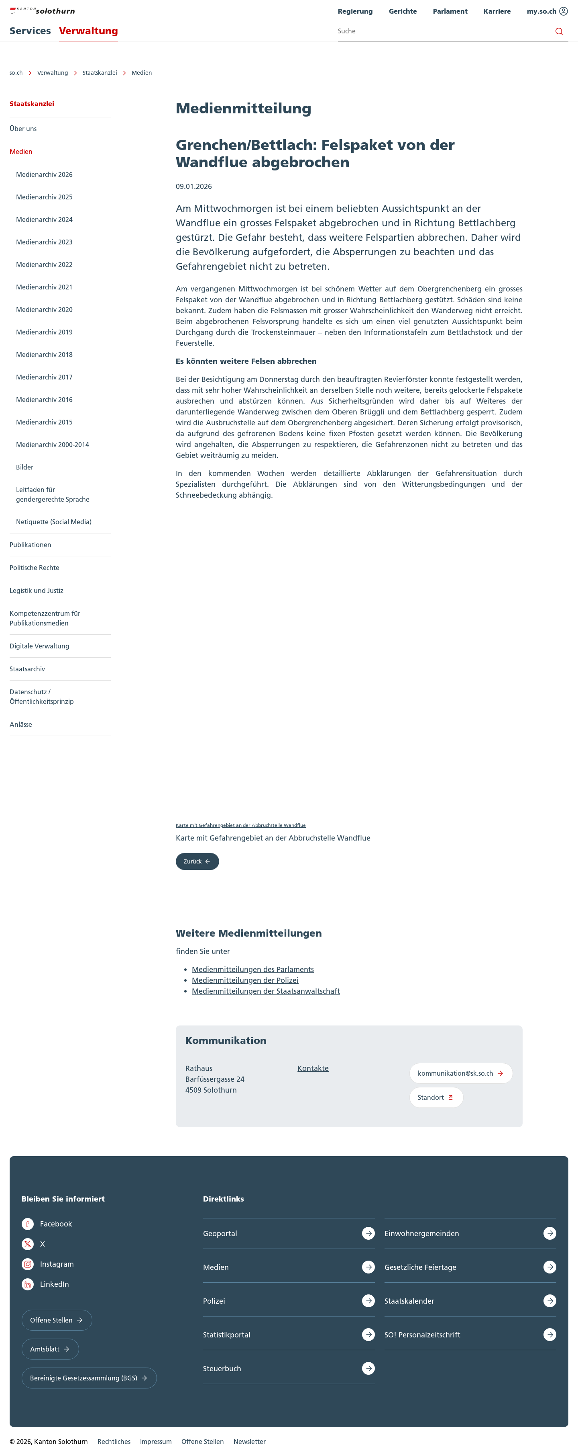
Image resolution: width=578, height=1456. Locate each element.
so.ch (16, 72)
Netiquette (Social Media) (54, 522)
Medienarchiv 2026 (44, 174)
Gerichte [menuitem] (403, 11)
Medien (142, 72)
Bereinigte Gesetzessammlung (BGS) (89, 1378)
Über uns (23, 129)
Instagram (48, 1264)
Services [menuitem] (30, 31)
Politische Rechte (34, 568)
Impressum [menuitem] (156, 1442)
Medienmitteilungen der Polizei (245, 980)
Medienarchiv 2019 (44, 332)
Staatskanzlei (100, 72)
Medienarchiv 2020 (44, 310)
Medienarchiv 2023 (44, 242)
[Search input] (453, 31)
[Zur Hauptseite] (42, 9)
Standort (436, 1097)
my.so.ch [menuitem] (547, 11)
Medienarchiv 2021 (44, 287)
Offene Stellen (57, 1320)
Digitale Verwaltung (39, 646)
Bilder (24, 467)
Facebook (47, 1224)
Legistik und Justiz (36, 591)
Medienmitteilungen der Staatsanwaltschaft (266, 991)
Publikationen (30, 545)
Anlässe (21, 724)
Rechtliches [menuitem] (114, 1442)
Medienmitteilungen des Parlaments (253, 969)
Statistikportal (226, 1334)
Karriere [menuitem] (497, 11)
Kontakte (313, 1068)
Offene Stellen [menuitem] (202, 1442)
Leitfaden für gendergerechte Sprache (53, 494)
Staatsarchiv (27, 669)
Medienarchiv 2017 (44, 377)
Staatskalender (409, 1301)
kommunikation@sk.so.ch (461, 1073)
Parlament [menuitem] (450, 11)
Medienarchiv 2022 (44, 264)
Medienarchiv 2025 (44, 197)
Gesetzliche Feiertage (420, 1267)
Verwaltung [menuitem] (88, 31)
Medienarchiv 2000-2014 (52, 445)
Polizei (214, 1301)
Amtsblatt (50, 1349)
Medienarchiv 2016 (44, 400)
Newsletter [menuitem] (250, 1442)
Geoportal (220, 1233)
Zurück (197, 861)
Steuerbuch (222, 1368)
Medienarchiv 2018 (44, 355)
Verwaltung (52, 72)
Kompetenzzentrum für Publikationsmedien (45, 618)
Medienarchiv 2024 (44, 219)
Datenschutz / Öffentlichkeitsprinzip (42, 696)
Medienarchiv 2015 (44, 422)
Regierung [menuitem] (355, 11)
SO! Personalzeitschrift (422, 1334)
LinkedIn (45, 1284)
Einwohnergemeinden (422, 1233)
